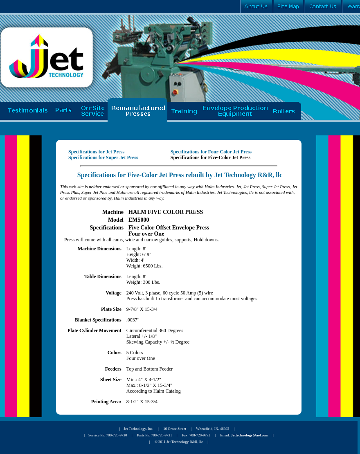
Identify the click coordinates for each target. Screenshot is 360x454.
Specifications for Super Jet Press (103, 157)
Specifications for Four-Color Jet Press (211, 152)
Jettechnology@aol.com (249, 435)
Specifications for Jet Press (96, 152)
